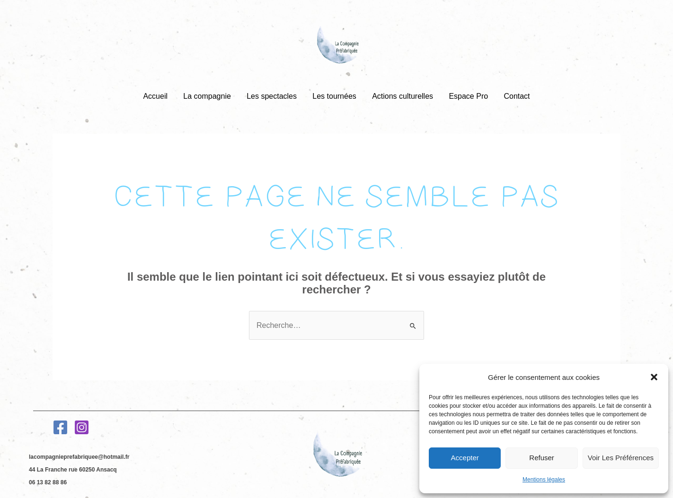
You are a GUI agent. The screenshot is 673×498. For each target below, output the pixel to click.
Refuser (541, 458)
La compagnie (208, 96)
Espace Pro (467, 96)
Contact (515, 96)
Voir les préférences (621, 458)
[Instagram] (81, 427)
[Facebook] (60, 427)
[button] (654, 377)
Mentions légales (543, 479)
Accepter (465, 458)
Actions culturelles (402, 96)
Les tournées (334, 96)
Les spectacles (272, 96)
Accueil (157, 96)
